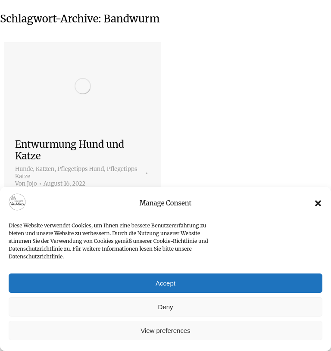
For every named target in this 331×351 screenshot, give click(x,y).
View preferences (165, 330)
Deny (165, 307)
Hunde (24, 169)
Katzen (45, 169)
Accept (165, 283)
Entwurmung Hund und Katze (69, 150)
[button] (318, 203)
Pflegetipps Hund (80, 169)
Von (26, 183)
